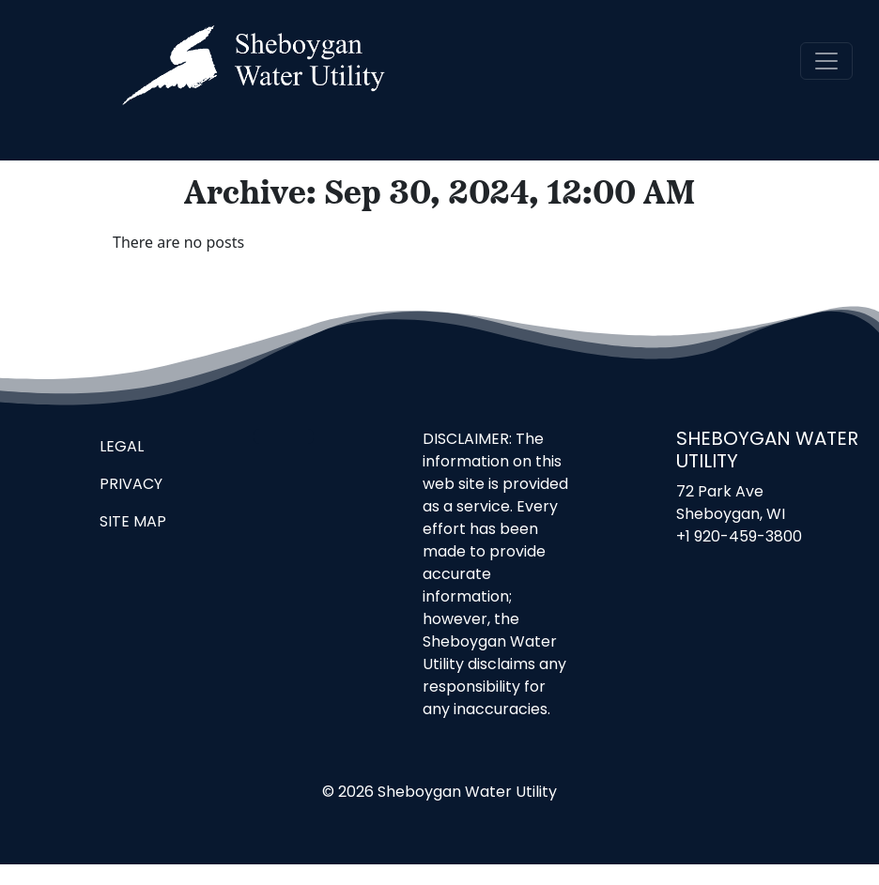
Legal (122, 447)
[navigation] (826, 61)
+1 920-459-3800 (739, 537)
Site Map (133, 522)
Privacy (131, 485)
